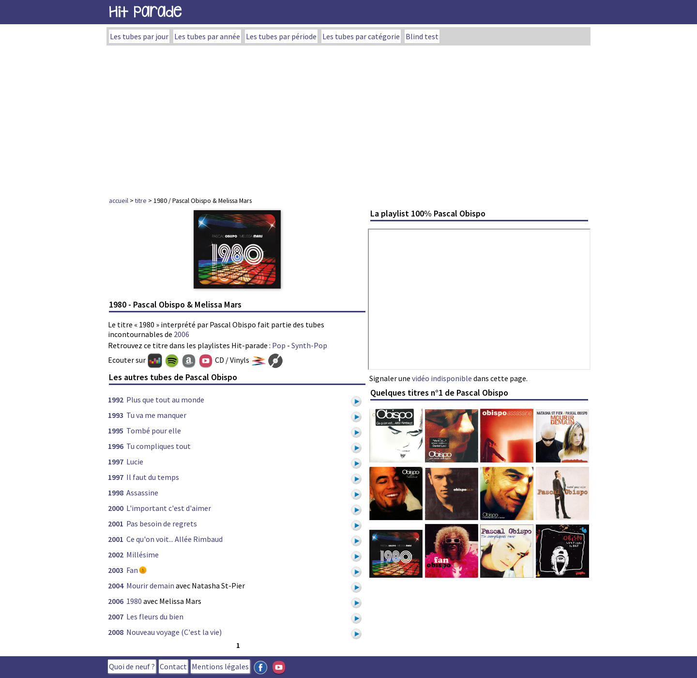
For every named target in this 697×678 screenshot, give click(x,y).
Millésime (142, 554)
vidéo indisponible (442, 378)
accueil (118, 200)
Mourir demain (150, 585)
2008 (115, 632)
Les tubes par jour (139, 36)
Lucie (134, 461)
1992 (115, 399)
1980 (134, 601)
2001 (115, 523)
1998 (115, 492)
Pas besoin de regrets (161, 523)
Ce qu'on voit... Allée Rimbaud (174, 539)
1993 (115, 415)
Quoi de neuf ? (132, 666)
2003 (115, 570)
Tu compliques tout (158, 446)
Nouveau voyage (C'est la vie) (174, 632)
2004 (115, 585)
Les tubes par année (207, 36)
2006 (181, 334)
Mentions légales (220, 666)
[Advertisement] (348, 118)
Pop (279, 345)
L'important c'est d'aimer (168, 508)
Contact (173, 666)
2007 (115, 616)
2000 (115, 508)
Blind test (422, 36)
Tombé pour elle (153, 430)
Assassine (142, 492)
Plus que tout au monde (165, 399)
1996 (115, 446)
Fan (132, 570)
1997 (115, 461)
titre (141, 200)
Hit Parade (145, 12)
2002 (115, 554)
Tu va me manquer (156, 415)
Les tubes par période (281, 36)
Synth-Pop (309, 345)
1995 (115, 430)
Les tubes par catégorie (361, 36)
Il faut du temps (152, 477)
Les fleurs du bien (154, 616)
